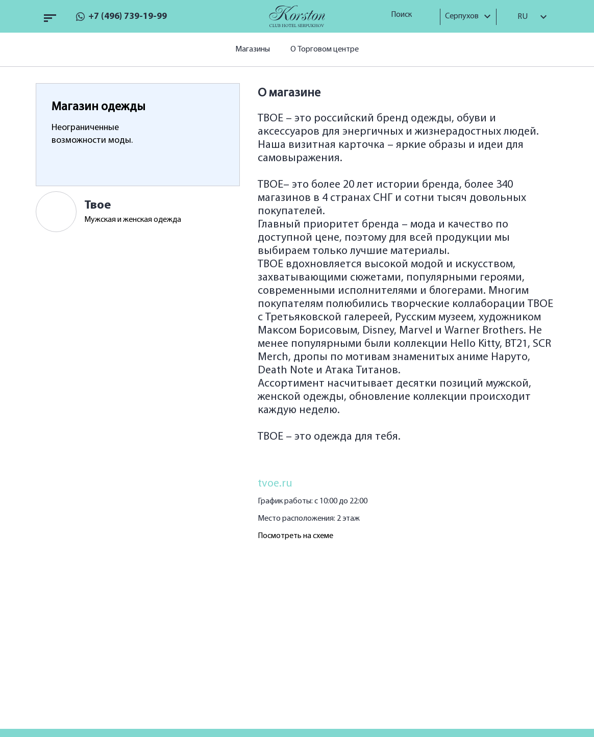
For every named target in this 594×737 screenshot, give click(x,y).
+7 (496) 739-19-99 (127, 16)
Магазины (252, 49)
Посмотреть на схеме (295, 536)
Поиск (405, 15)
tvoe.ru (275, 484)
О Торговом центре (324, 49)
